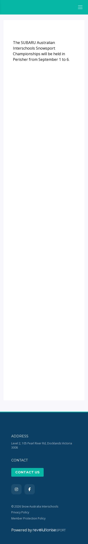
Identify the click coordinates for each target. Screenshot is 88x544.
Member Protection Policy (28, 518)
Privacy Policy (20, 512)
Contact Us (27, 472)
